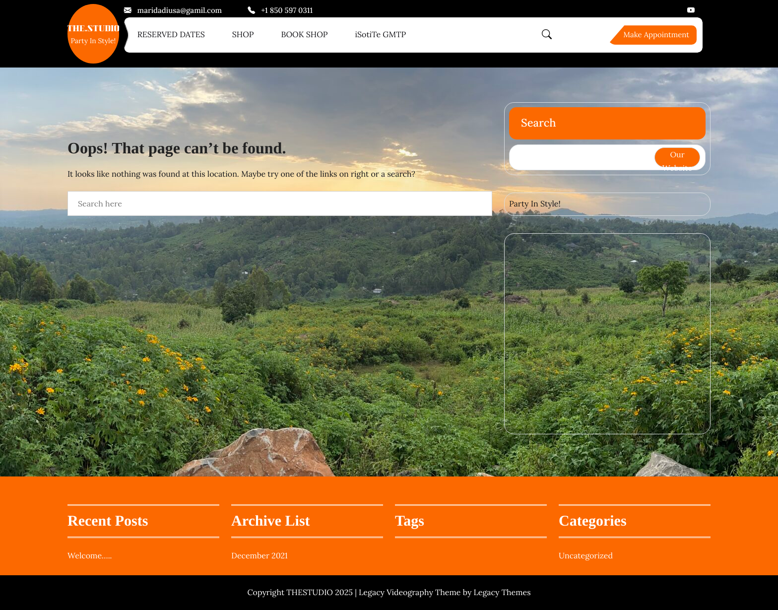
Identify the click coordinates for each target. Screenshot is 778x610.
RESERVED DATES (171, 35)
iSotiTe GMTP (380, 35)
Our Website (677, 158)
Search (538, 123)
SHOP (243, 35)
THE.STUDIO (93, 29)
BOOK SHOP (304, 35)
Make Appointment (656, 35)
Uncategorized (586, 556)
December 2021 (259, 556)
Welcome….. (89, 556)
